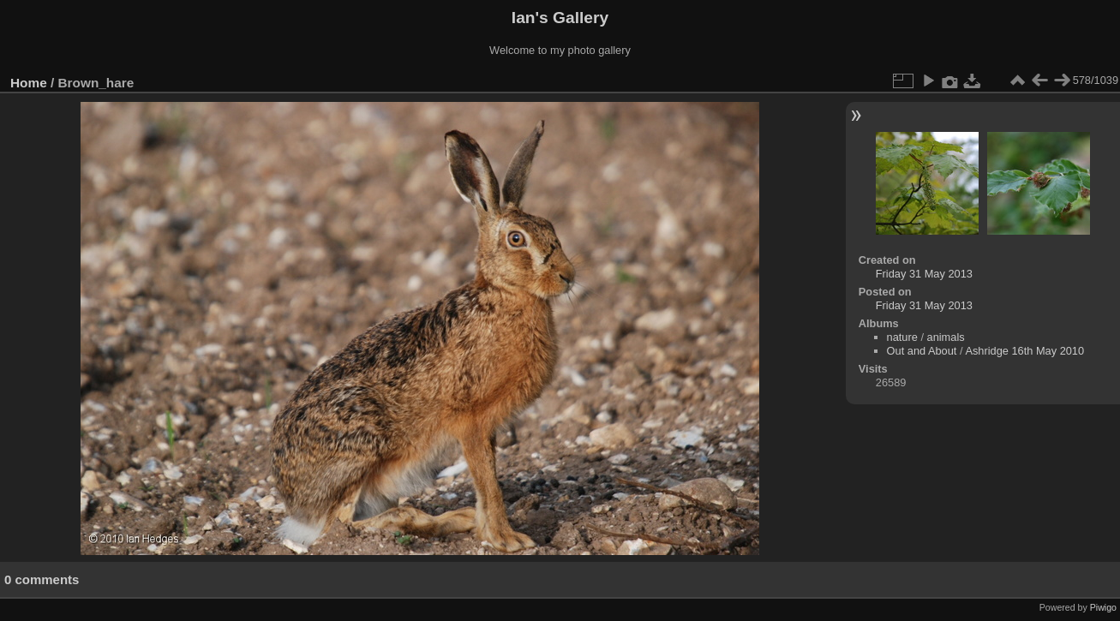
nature (902, 337)
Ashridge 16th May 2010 (1024, 350)
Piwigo (1103, 607)
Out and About (922, 350)
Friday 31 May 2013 (924, 273)
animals (946, 337)
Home (28, 82)
